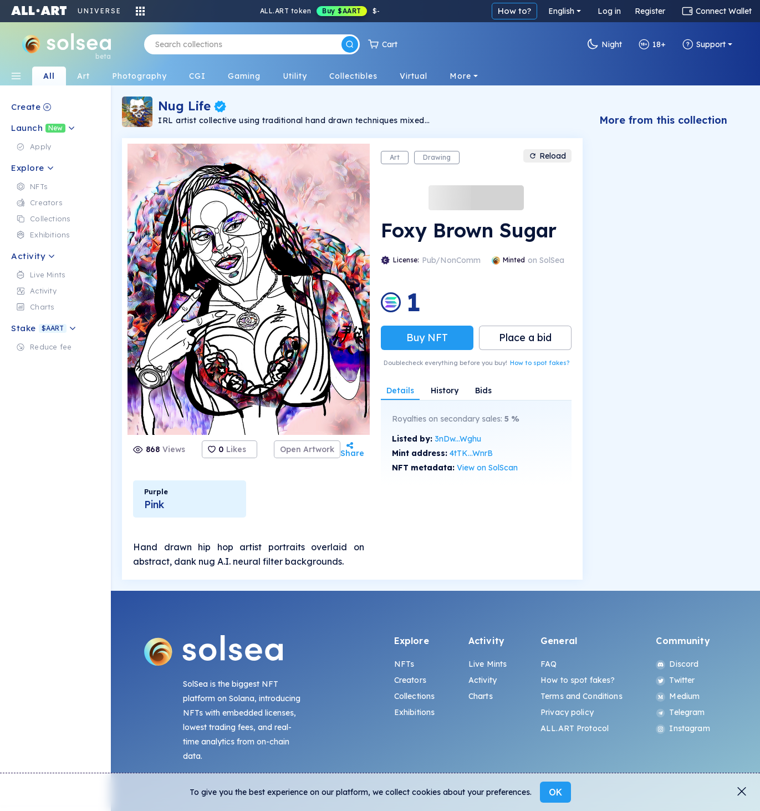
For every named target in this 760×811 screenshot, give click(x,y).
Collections (414, 696)
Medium (678, 696)
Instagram (683, 728)
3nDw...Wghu (458, 439)
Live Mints (487, 664)
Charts (480, 696)
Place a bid (525, 337)
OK (555, 792)
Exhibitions (414, 712)
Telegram (680, 712)
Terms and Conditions (581, 696)
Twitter (675, 680)
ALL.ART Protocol (574, 728)
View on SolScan (487, 468)
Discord (677, 664)
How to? (514, 11)
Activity (482, 680)
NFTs (404, 664)
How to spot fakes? (539, 363)
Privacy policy (567, 712)
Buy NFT (427, 337)
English (561, 11)
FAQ (548, 664)
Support (704, 44)
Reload (547, 156)
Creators (410, 680)
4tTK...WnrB (471, 453)
